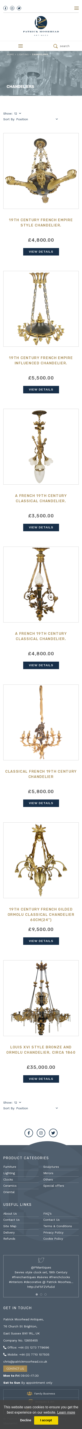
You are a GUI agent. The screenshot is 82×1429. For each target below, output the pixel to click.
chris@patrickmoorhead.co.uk (25, 1361)
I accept (46, 1420)
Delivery (9, 1232)
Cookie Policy (53, 1238)
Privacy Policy (53, 1232)
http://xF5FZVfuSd (41, 1286)
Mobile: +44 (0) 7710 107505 (26, 1354)
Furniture (9, 1166)
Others (48, 1179)
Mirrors (48, 1173)
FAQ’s (47, 1213)
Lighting (23, 54)
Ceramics (10, 1185)
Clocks (8, 1179)
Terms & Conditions (57, 1226)
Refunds (9, 1238)
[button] (37, 1294)
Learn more (66, 1412)
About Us (10, 1213)
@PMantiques (41, 1267)
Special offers (53, 1185)
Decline (25, 1420)
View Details (41, 251)
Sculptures (51, 1166)
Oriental (9, 1192)
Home (10, 54)
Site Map (9, 1226)
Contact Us (11, 1219)
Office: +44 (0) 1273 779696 (26, 1347)
